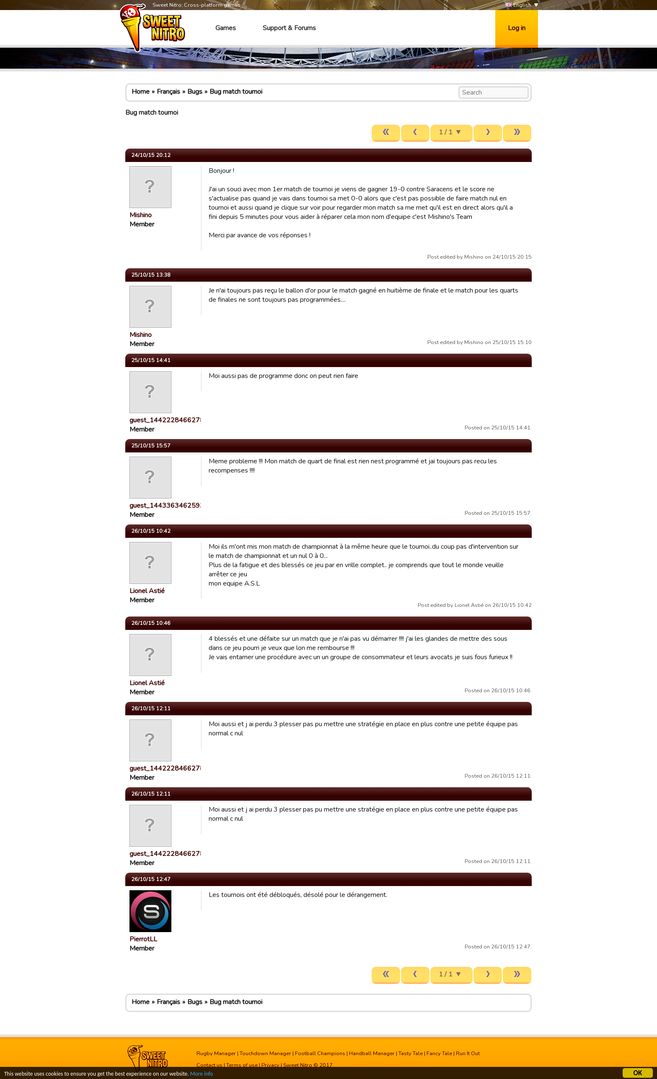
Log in (516, 28)
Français (168, 91)
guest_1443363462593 (166, 505)
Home (141, 91)
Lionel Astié (147, 591)
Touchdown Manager (265, 1053)
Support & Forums (289, 28)
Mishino (140, 215)
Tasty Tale (410, 1053)
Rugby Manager (216, 1053)
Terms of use (242, 1065)
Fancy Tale (439, 1053)
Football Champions (320, 1053)
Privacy (270, 1065)
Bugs (194, 91)
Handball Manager (372, 1053)
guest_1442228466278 (166, 420)
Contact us (209, 1065)
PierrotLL (143, 939)
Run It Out (468, 1053)
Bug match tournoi (236, 91)
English (518, 5)
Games (225, 28)
